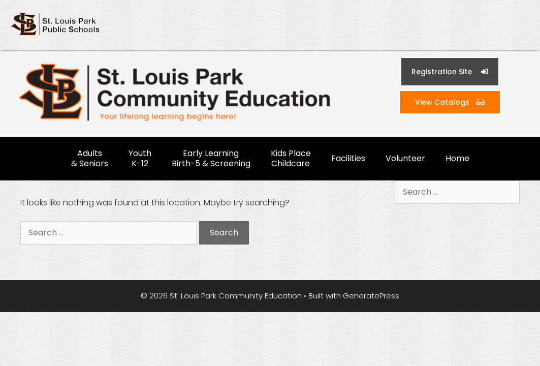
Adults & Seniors (89, 158)
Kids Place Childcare (291, 158)
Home (457, 158)
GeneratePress (371, 295)
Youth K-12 (140, 158)
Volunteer (405, 158)
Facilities (348, 158)
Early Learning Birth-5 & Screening (211, 158)
